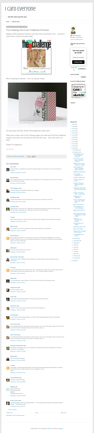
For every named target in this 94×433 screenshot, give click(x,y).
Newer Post (9, 412)
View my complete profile (76, 39)
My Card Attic (13, 260)
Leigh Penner (13, 287)
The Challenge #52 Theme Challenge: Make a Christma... (78, 168)
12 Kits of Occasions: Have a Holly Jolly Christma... (78, 160)
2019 (73, 139)
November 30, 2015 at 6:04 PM (18, 183)
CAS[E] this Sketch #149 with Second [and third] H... (79, 189)
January (76, 258)
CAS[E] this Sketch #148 (79, 226)
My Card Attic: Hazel (15, 257)
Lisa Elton (13, 206)
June (75, 247)
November (76, 152)
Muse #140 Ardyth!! (78, 229)
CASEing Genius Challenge (77, 197)
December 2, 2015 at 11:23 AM (17, 351)
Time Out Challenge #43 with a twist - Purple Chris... (79, 201)
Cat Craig (12, 315)
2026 (73, 124)
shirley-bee (13, 306)
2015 (73, 148)
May (75, 249)
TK (11, 217)
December (76, 150)
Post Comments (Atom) (18, 415)
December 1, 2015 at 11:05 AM (17, 301)
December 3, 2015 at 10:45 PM (18, 382)
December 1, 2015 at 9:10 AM (17, 282)
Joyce (11, 296)
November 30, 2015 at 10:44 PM (18, 212)
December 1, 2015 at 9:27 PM (17, 319)
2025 (73, 126)
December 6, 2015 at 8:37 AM (17, 406)
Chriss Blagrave (14, 188)
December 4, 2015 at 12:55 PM (18, 395)
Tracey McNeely (14, 377)
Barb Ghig (13, 235)
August (75, 243)
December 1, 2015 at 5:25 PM (17, 310)
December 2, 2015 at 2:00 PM (17, 360)
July (75, 245)
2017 (73, 143)
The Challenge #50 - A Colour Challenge (78, 207)
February (76, 255)
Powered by (78, 69)
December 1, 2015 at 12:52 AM (17, 230)
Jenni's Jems (13, 324)
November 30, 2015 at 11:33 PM (18, 221)
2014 (73, 260)
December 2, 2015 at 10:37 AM (17, 330)
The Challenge (30, 135)
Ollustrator (49, 428)
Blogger (61, 428)
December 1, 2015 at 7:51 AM (17, 262)
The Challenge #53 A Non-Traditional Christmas (78, 155)
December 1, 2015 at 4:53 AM (17, 252)
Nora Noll (12, 177)
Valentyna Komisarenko (16, 345)
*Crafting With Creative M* (16, 393)
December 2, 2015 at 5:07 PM (17, 372)
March (75, 253)
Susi (11, 267)
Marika (12, 248)
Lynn (11, 166)
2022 (73, 133)
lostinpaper (13, 197)
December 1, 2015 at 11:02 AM (17, 291)
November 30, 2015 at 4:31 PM (18, 172)
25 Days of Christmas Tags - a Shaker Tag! (79, 193)
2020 (73, 137)
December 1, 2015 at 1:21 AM (17, 243)
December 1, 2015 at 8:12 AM (17, 273)
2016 (73, 146)
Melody (12, 356)
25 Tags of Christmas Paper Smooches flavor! (78, 185)
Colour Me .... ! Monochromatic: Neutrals (77, 220)
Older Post (63, 412)
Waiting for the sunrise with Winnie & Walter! (79, 164)
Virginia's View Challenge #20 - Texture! (79, 231)
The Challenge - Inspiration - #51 (78, 174)
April (75, 251)
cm (11, 365)
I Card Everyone (20, 9)
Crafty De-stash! (16, 21)
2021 (73, 135)
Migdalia (12, 386)
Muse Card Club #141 (78, 204)
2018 (73, 141)
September (76, 240)
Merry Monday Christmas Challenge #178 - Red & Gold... (79, 215)
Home (7, 21)
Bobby (12, 278)
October (76, 238)
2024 (73, 128)
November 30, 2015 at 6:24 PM (18, 192)
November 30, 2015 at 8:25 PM (18, 201)
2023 (73, 131)
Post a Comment (12, 409)
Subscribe (78, 62)
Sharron (12, 226)
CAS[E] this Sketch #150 (79, 172)
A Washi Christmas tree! (79, 177)
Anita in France (14, 400)
